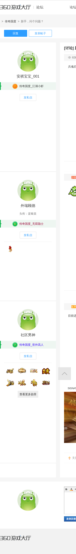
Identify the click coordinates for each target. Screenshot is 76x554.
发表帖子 (40, 33)
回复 (15, 33)
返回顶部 (64, 373)
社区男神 (28, 335)
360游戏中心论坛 (23, 8)
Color (71, 489)
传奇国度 (10, 21)
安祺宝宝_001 (28, 76)
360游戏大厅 (19, 540)
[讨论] (69, 48)
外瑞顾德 (28, 206)
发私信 (28, 97)
